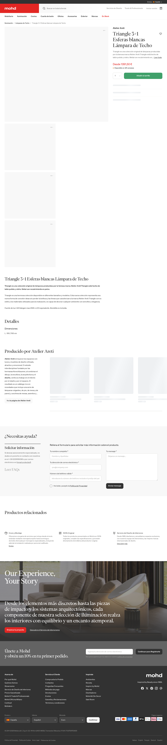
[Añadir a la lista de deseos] (160, 34)
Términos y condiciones (55, 703)
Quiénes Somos (11, 683)
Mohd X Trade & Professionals (17, 696)
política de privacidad (124, 657)
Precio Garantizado (12, 693)
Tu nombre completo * (59, 451)
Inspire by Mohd (92, 686)
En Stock (105, 16)
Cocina (34, 16)
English (140, 740)
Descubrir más (122, 544)
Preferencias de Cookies (48, 740)
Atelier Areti (119, 28)
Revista (89, 683)
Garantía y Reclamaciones (55, 699)
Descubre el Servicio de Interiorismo (45, 630)
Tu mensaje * (111, 451)
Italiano (134, 740)
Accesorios (72, 16)
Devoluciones (50, 693)
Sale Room (90, 699)
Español (159, 740)
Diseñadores (91, 693)
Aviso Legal (35, 740)
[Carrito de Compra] (161, 8)
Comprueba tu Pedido (54, 679)
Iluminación (22, 16)
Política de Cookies (25, 740)
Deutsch (153, 740)
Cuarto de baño (47, 16)
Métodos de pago (52, 689)
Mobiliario (9, 16)
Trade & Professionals (134, 8)
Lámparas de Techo (22, 23)
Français (146, 740)
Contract (8, 703)
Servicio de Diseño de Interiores (18, 689)
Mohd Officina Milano (13, 699)
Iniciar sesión (151, 8)
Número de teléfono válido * (61, 473)
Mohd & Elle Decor (93, 696)
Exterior (84, 16)
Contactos (49, 683)
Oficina (61, 16)
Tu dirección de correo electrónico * (64, 462)
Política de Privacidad (78, 486)
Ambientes (90, 679)
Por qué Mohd (10, 679)
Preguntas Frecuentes (54, 686)
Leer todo (158, 57)
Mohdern (8, 706)
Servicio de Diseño (114, 8)
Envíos (11, 546)
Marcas (95, 16)
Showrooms (9, 686)
